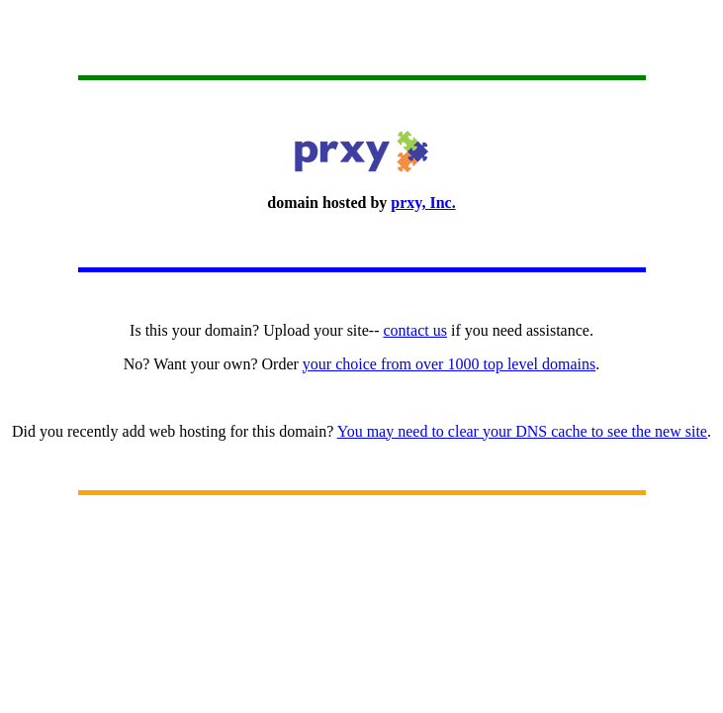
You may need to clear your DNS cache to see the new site (522, 431)
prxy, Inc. (423, 202)
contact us (415, 330)
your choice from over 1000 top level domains (449, 364)
